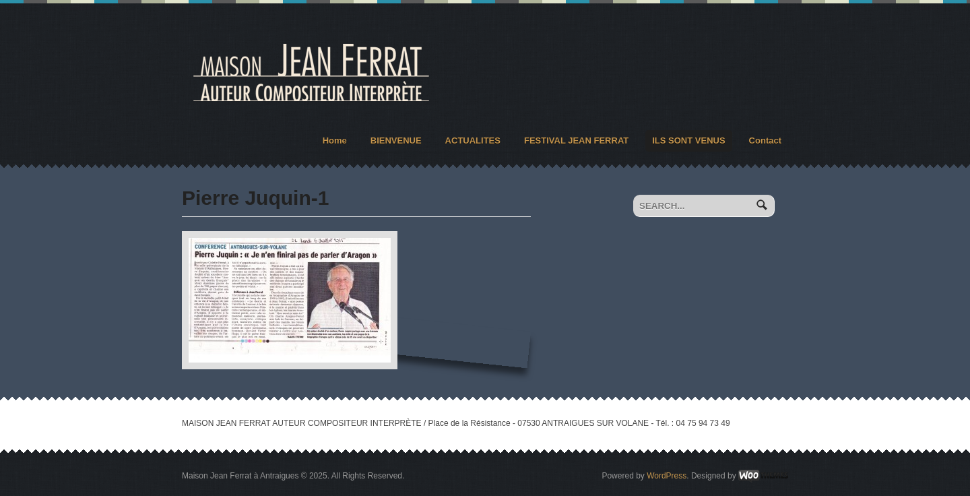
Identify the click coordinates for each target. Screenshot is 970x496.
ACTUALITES (472, 140)
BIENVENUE (396, 140)
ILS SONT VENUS (688, 140)
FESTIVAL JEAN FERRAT (576, 140)
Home (335, 140)
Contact (765, 140)
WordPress (666, 475)
